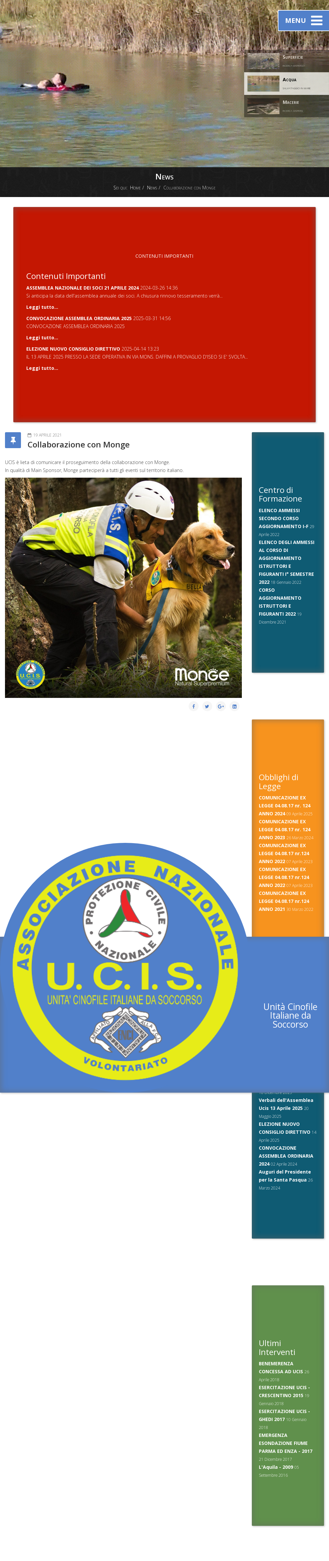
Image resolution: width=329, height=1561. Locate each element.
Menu (303, 20)
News (152, 187)
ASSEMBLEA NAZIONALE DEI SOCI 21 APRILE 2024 (82, 288)
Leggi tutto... (42, 307)
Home (135, 187)
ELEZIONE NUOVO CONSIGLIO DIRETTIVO (73, 349)
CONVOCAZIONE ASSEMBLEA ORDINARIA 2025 (79, 318)
